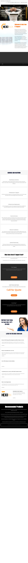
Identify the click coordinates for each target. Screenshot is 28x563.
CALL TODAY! (14, 277)
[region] (14, 14)
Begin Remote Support (24, 2)
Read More (3, 345)
